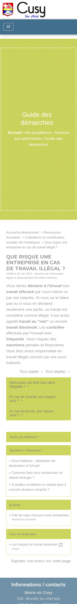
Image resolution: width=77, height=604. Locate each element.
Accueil (15, 132)
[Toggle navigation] (8, 27)
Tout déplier (58, 371)
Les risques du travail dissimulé (37, 544)
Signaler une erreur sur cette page (41, 561)
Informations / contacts (38, 584)
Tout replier (32, 371)
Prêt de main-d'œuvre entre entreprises (40, 515)
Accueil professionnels (23, 232)
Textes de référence (23, 437)
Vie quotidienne (38, 132)
